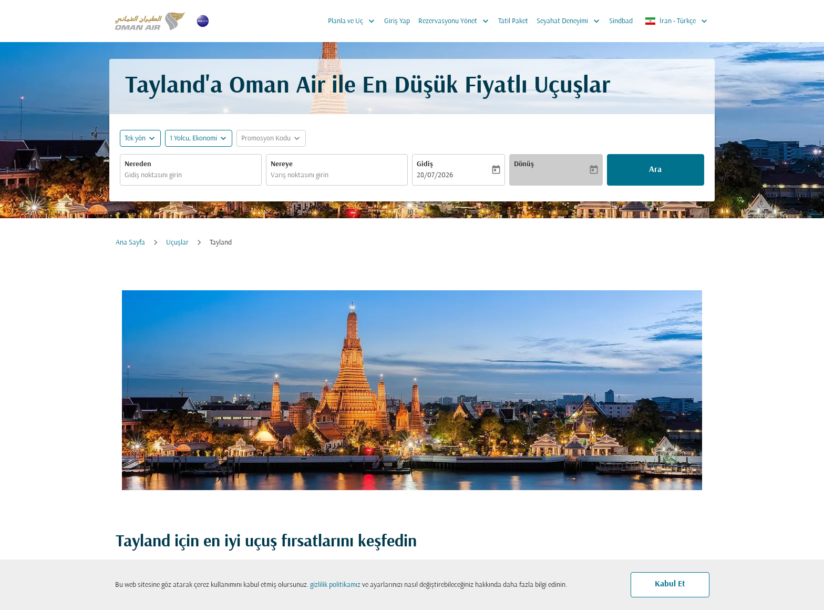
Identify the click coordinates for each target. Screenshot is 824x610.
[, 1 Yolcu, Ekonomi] (193, 138)
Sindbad (621, 21)
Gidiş (425, 164)
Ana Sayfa (130, 243)
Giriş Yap (397, 21)
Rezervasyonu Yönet (456, 21)
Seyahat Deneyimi (571, 21)
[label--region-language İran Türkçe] (677, 21)
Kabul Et (670, 584)
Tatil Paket (513, 21)
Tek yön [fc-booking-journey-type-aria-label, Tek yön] (135, 139)
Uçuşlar (177, 243)
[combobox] (191, 175)
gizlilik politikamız (335, 585)
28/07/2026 (435, 175)
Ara (655, 170)
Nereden (138, 164)
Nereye (282, 164)
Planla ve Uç (354, 21)
